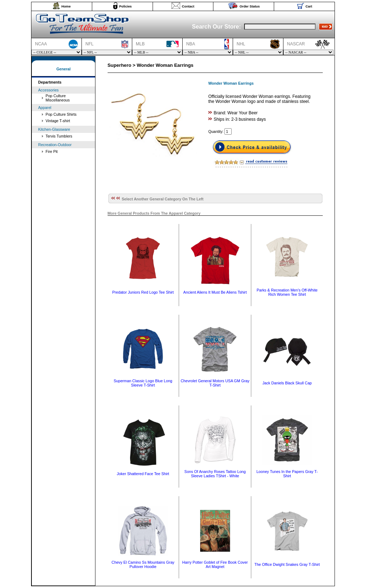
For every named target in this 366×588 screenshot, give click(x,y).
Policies (125, 6)
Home (66, 6)
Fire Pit (52, 151)
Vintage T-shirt (58, 121)
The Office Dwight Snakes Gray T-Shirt (287, 564)
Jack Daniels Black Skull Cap (287, 383)
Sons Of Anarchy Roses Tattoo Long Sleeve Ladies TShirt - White (215, 473)
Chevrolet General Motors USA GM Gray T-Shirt (214, 383)
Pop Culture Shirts (61, 114)
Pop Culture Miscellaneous (58, 98)
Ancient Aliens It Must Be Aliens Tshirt (215, 292)
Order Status (249, 6)
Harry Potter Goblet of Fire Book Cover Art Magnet (215, 564)
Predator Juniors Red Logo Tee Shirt (143, 292)
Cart (309, 6)
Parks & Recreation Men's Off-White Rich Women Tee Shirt (287, 292)
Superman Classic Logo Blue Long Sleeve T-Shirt (143, 383)
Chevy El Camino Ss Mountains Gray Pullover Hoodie (143, 564)
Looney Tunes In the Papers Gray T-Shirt (287, 473)
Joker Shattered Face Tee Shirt (143, 474)
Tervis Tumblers (59, 136)
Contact (188, 6)
